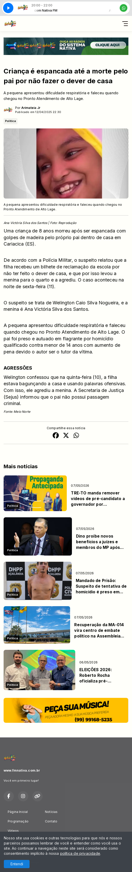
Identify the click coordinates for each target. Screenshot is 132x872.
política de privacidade (80, 853)
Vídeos (13, 831)
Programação (18, 821)
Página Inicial (18, 812)
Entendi (17, 864)
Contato (51, 821)
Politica (10, 121)
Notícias (51, 812)
